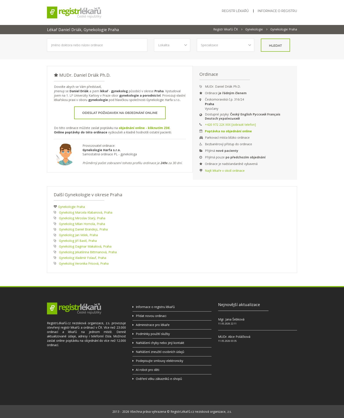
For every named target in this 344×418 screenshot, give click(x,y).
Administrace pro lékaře (153, 325)
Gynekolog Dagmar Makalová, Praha (85, 246)
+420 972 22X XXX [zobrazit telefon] (230, 124)
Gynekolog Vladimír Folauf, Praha (82, 258)
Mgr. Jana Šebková (231, 319)
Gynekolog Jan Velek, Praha (78, 235)
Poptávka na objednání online (228, 131)
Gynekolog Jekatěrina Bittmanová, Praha (88, 252)
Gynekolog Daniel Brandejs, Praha (83, 229)
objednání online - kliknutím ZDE (144, 128)
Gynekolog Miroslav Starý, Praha (82, 218)
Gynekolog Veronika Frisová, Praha (84, 263)
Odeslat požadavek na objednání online (120, 113)
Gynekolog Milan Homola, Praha (82, 224)
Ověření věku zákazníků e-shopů (159, 379)
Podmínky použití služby (153, 334)
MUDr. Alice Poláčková (234, 336)
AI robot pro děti (147, 370)
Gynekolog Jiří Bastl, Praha (78, 241)
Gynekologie (254, 29)
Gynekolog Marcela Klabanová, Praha (85, 212)
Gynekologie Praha (283, 29)
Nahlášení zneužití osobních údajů (160, 352)
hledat (275, 46)
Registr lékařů (235, 11)
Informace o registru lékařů (155, 307)
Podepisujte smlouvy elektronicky (159, 361)
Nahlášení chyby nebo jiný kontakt (160, 343)
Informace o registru (277, 11)
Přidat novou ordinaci (151, 316)
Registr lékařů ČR (225, 29)
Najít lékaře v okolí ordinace (225, 170)
